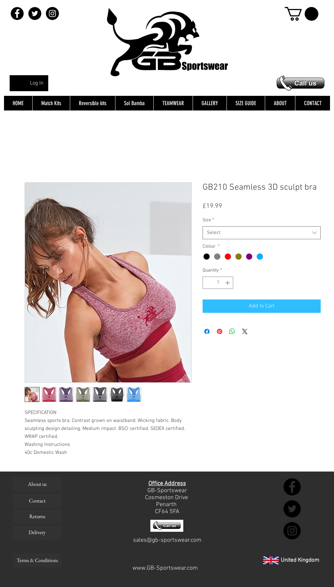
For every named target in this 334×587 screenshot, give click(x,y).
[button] (301, 14)
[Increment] (228, 283)
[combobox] (262, 232)
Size (208, 220)
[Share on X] (245, 331)
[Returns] (37, 516)
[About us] (37, 484)
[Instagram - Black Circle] (52, 13)
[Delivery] (37, 532)
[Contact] (37, 501)
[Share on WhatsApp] (232, 331)
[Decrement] (208, 283)
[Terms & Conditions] (37, 560)
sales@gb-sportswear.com (167, 540)
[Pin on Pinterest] (220, 331)
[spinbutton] (218, 283)
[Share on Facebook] (207, 331)
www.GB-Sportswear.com (165, 568)
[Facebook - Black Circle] (17, 13)
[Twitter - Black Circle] (34, 13)
